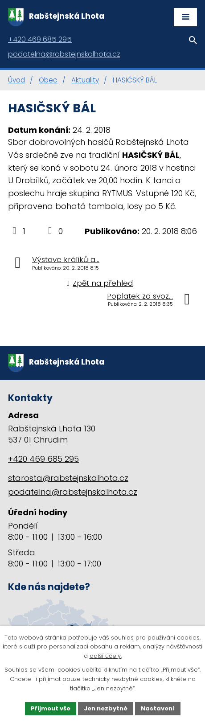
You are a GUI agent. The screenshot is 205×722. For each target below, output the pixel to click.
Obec (48, 80)
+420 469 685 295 (43, 458)
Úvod (16, 80)
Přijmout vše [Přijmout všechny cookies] (50, 708)
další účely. (106, 656)
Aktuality (85, 80)
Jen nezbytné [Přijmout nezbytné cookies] (105, 708)
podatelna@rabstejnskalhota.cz (72, 491)
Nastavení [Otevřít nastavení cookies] (158, 708)
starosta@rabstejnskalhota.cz (68, 478)
